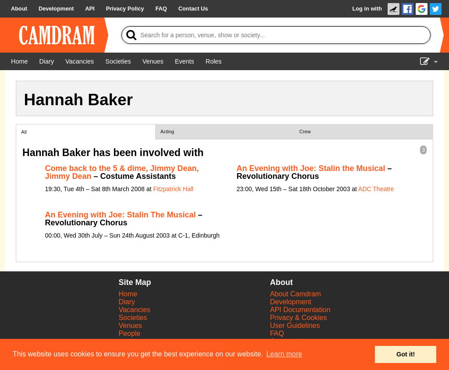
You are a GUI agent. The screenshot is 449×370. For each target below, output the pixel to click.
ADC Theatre (376, 188)
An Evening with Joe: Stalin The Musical (120, 214)
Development (290, 302)
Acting (167, 131)
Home (127, 294)
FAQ (277, 333)
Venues (130, 325)
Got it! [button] (405, 354)
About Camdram (295, 294)
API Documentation (300, 309)
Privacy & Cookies (298, 317)
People (129, 333)
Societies (132, 317)
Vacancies (134, 309)
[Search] (276, 35)
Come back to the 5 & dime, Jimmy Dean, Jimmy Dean (122, 172)
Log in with (367, 8)
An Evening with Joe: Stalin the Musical (311, 168)
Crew (305, 131)
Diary (126, 302)
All (23, 132)
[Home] (19, 61)
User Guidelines (295, 325)
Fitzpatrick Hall (173, 188)
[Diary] (46, 61)
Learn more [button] (284, 354)
